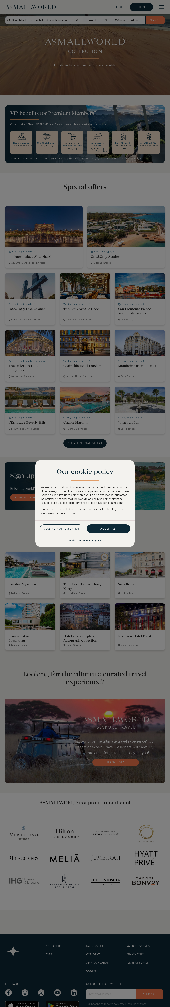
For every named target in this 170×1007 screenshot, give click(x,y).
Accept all (108, 528)
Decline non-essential (61, 528)
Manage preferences (85, 540)
